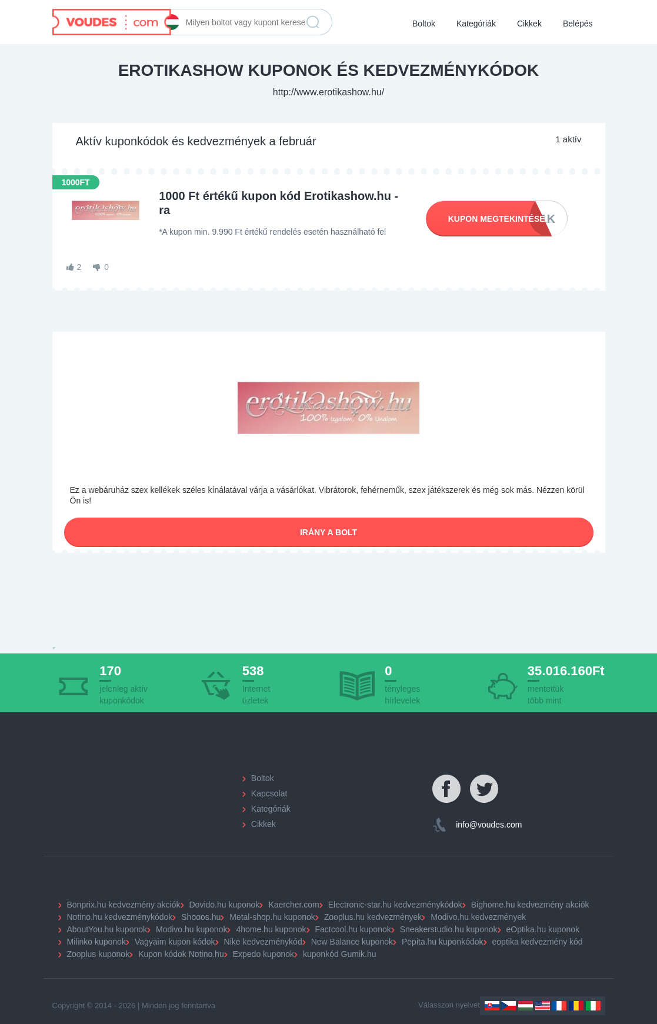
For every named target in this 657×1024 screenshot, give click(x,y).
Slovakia (492, 1005)
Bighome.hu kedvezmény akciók (530, 904)
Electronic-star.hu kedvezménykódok (395, 904)
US (542, 1005)
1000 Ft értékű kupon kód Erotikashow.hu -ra (278, 202)
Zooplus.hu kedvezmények (373, 917)
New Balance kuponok (352, 941)
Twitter (484, 789)
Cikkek (529, 23)
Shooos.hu (201, 917)
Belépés (578, 23)
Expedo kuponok (263, 954)
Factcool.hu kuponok (353, 929)
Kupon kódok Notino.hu (181, 954)
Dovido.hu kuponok (224, 904)
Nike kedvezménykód (263, 941)
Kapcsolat (269, 793)
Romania (576, 1005)
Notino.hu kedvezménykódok (120, 917)
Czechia (508, 1005)
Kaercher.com (293, 904)
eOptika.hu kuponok (543, 929)
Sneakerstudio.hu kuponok (449, 929)
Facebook (447, 789)
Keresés (313, 22)
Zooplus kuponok (98, 954)
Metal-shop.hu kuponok (272, 917)
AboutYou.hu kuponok (107, 929)
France (559, 1005)
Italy (593, 1005)
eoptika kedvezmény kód (537, 941)
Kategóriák (476, 23)
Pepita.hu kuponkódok (442, 941)
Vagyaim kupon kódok (175, 941)
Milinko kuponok (96, 941)
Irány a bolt (328, 532)
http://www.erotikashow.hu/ (328, 92)
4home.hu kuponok (271, 929)
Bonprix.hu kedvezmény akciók (124, 904)
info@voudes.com (489, 824)
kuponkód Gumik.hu (339, 954)
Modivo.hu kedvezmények (478, 917)
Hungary (525, 1005)
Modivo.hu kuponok (191, 929)
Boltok (423, 23)
